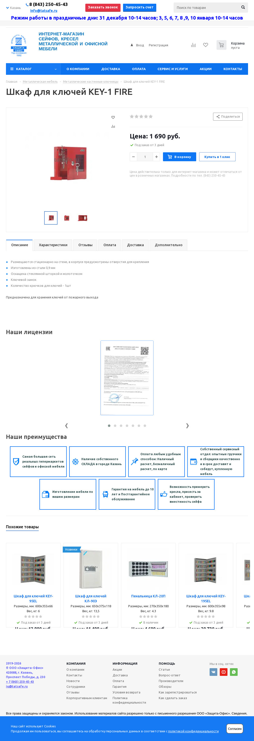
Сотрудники (75, 686)
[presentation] (66, 424)
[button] (109, 425)
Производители (171, 681)
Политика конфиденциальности (129, 700)
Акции (206, 69)
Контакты (232, 69)
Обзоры (165, 686)
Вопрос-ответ (170, 675)
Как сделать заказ (173, 698)
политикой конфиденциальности (193, 731)
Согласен (235, 729)
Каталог (24, 69)
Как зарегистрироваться (178, 692)
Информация (125, 663)
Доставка (110, 69)
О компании (77, 69)
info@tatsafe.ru (43, 11)
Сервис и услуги (173, 69)
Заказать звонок (103, 7)
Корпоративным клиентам (86, 698)
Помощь (167, 663)
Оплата (139, 69)
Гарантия (120, 686)
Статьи (164, 669)
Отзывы (72, 692)
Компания (76, 663)
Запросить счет (140, 7)
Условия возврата (126, 692)
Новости (73, 681)
